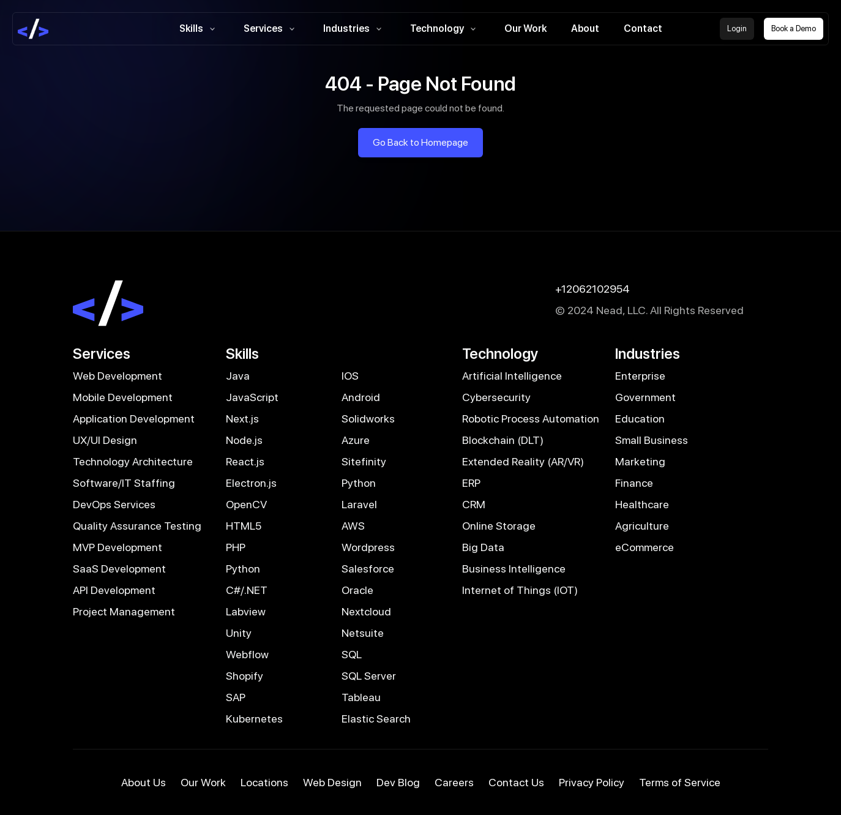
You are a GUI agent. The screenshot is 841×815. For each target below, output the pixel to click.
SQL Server (369, 675)
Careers (454, 782)
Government (645, 397)
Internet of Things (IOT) (520, 590)
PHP (235, 547)
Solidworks (368, 418)
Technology (445, 29)
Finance (634, 482)
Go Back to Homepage (420, 142)
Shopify (244, 675)
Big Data (483, 547)
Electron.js (251, 482)
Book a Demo (793, 28)
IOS (350, 375)
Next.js (242, 418)
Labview (246, 611)
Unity (239, 632)
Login (737, 28)
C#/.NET (246, 590)
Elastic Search (376, 718)
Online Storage (499, 525)
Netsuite (363, 632)
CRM (473, 504)
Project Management (124, 611)
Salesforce (368, 568)
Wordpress (368, 547)
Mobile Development (123, 397)
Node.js (244, 440)
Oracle (357, 590)
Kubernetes (254, 718)
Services (271, 29)
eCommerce (644, 547)
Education (640, 418)
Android (361, 397)
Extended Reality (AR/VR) (523, 461)
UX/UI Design (105, 440)
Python (359, 482)
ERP (471, 482)
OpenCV (246, 504)
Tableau (361, 697)
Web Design (332, 782)
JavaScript (252, 397)
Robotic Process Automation (530, 418)
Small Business (651, 440)
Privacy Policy (591, 782)
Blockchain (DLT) (503, 440)
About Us (143, 782)
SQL (352, 654)
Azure (356, 440)
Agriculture (642, 525)
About (585, 28)
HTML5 (243, 525)
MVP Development (117, 547)
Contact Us (516, 782)
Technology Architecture (133, 461)
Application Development (134, 418)
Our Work (525, 28)
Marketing (640, 461)
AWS (353, 525)
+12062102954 (592, 288)
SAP (235, 697)
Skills (199, 29)
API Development (114, 590)
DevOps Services (114, 504)
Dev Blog (398, 782)
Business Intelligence (514, 568)
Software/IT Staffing (124, 482)
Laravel (359, 504)
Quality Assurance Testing (137, 525)
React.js (245, 461)
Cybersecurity (496, 397)
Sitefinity (364, 461)
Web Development (117, 375)
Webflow (247, 654)
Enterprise (640, 375)
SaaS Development (119, 568)
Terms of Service (679, 782)
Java (238, 375)
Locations (264, 782)
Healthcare (642, 504)
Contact (643, 28)
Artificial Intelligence (512, 375)
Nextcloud (366, 611)
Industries (354, 29)
